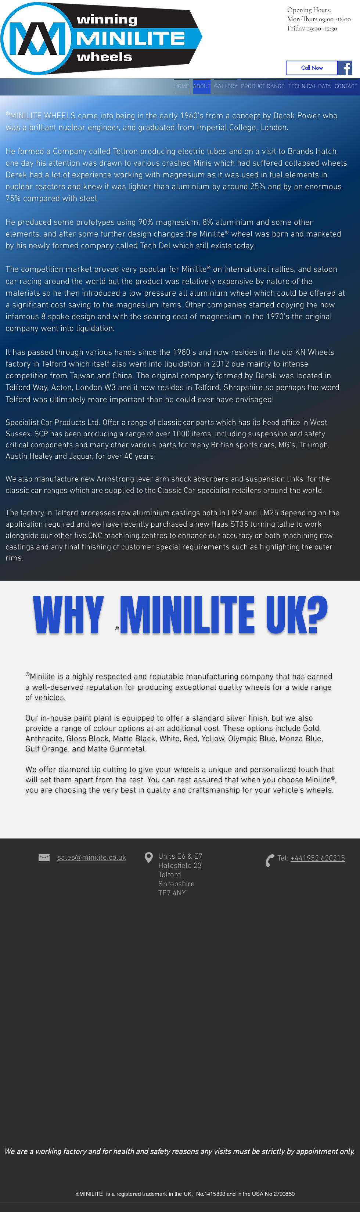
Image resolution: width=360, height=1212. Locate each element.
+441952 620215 (318, 858)
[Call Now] (312, 68)
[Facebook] (345, 68)
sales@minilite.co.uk (91, 857)
